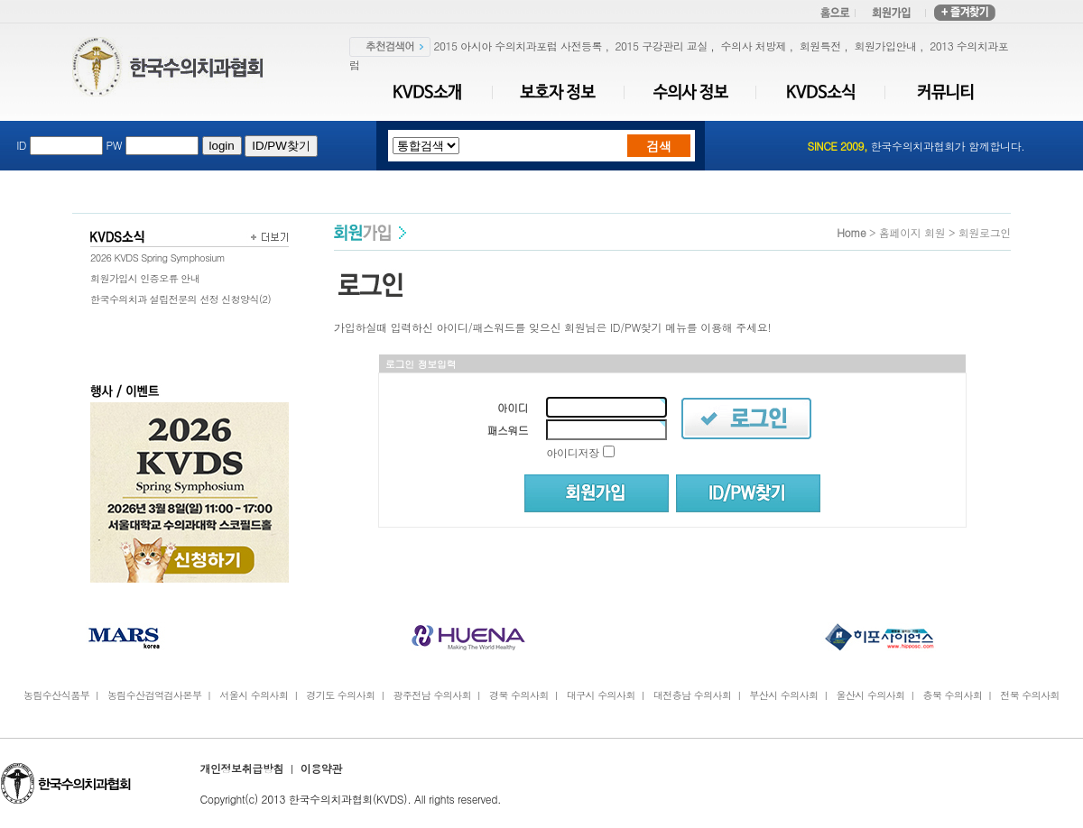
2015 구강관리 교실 (662, 45)
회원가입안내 (885, 45)
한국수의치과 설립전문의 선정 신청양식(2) (180, 299)
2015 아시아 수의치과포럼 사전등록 (518, 45)
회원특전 (820, 45)
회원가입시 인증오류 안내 (144, 278)
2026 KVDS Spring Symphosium (157, 257)
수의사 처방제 (753, 45)
